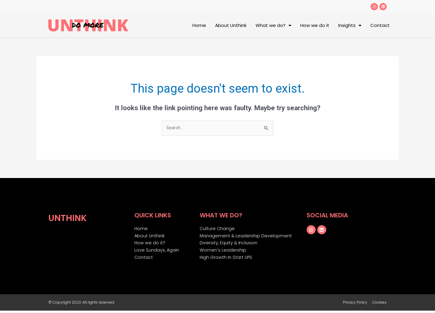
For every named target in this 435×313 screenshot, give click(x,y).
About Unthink (230, 25)
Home (199, 25)
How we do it (314, 25)
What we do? (273, 25)
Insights (349, 25)
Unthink (69, 218)
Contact (380, 25)
